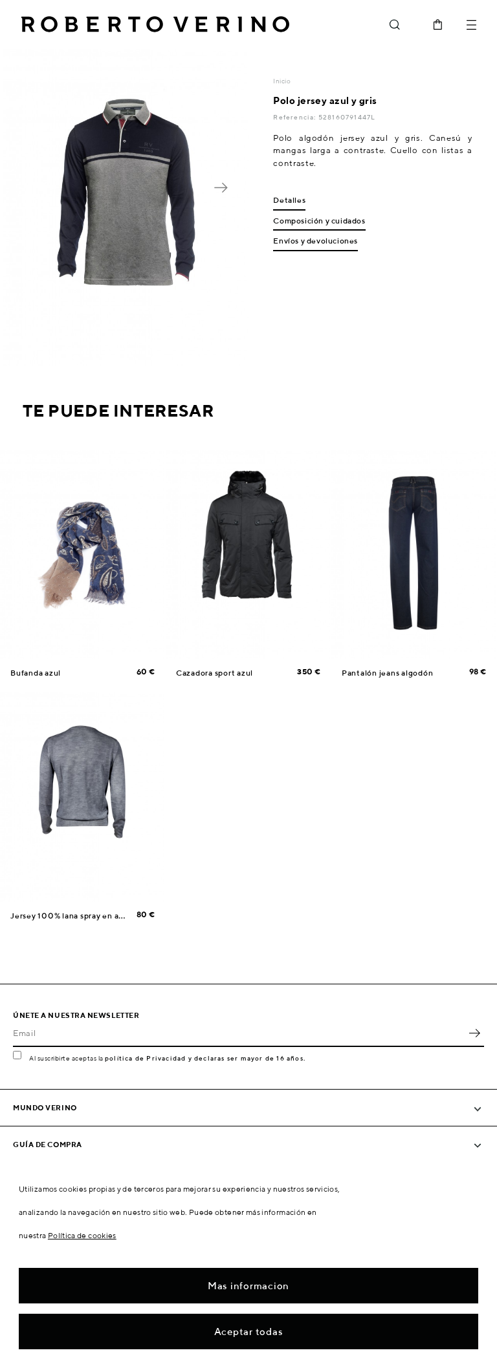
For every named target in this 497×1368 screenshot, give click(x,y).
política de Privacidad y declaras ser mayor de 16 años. (205, 1058)
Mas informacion (248, 1285)
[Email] (239, 1033)
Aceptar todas (248, 1331)
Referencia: (295, 117)
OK (474, 1033)
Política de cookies (82, 1235)
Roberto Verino (155, 24)
